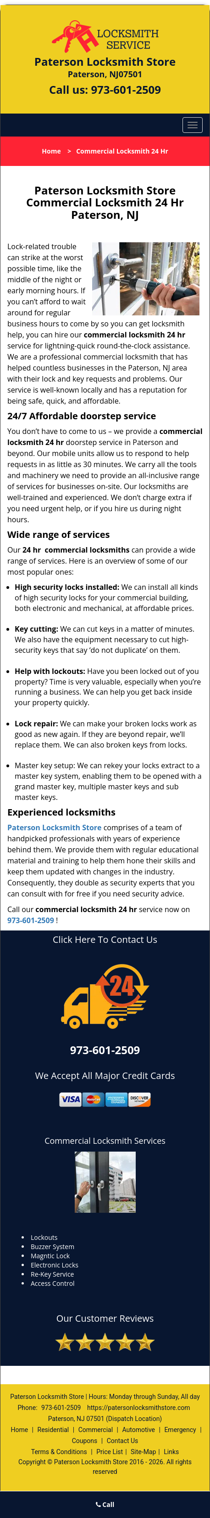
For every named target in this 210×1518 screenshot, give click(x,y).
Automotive (138, 1429)
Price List (109, 1451)
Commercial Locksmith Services (105, 1140)
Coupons (85, 1440)
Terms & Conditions (59, 1451)
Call (105, 1504)
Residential (53, 1429)
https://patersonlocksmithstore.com (138, 1407)
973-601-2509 (126, 89)
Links (171, 1451)
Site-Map (143, 1451)
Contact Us (122, 1440)
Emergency (180, 1429)
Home (51, 151)
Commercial (95, 1429)
